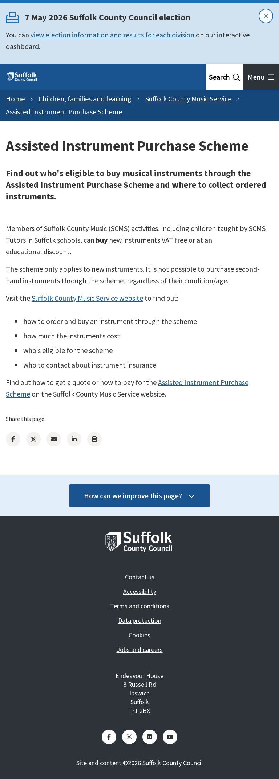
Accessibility (139, 591)
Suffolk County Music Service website (87, 298)
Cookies (139, 635)
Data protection (139, 620)
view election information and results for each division (112, 34)
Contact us (139, 577)
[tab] (224, 77)
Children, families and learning (85, 98)
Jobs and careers (140, 649)
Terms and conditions (139, 606)
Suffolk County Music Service (188, 98)
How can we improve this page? (139, 495)
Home (15, 98)
